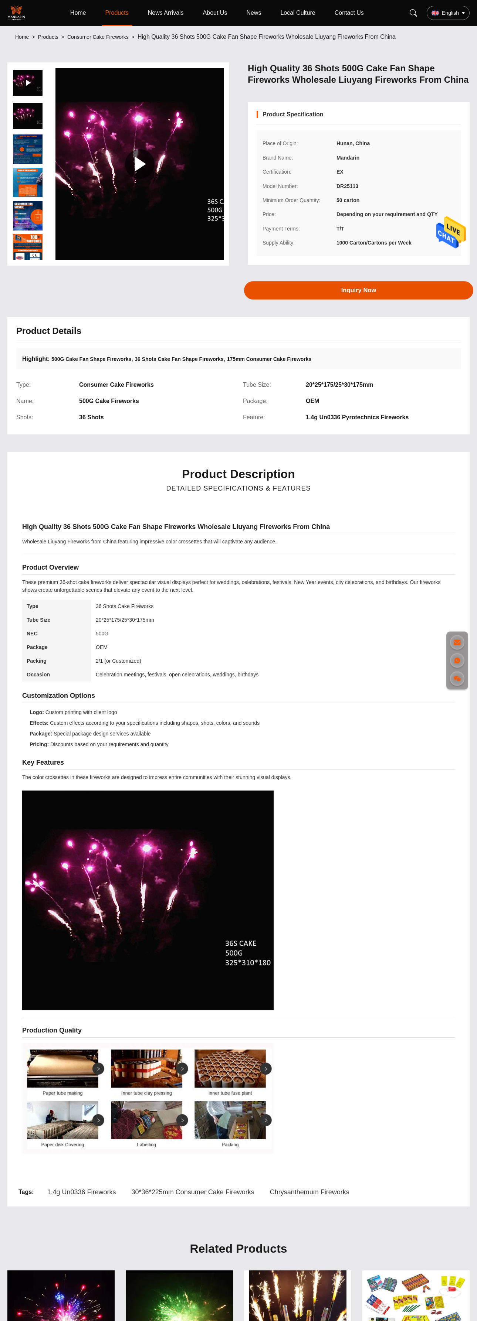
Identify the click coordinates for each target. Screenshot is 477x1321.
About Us (215, 13)
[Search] (413, 13)
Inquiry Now (358, 290)
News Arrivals (166, 13)
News (253, 13)
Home (78, 13)
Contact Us (349, 13)
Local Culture (297, 13)
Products (117, 13)
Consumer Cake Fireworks (98, 37)
